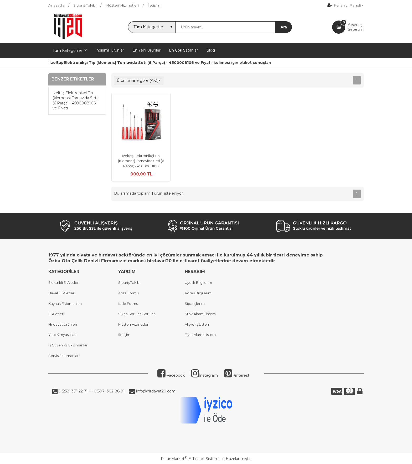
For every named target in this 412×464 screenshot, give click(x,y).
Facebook (171, 375)
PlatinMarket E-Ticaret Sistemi (190, 458)
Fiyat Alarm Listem (200, 334)
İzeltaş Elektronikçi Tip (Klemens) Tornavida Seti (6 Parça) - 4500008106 (141, 161)
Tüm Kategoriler (67, 50)
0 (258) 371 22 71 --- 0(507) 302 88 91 (91, 391)
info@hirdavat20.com (155, 391)
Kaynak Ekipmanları (65, 303)
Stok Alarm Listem (200, 314)
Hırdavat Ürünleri (62, 324)
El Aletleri (56, 314)
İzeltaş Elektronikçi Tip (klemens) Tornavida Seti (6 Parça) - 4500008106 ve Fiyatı (75, 100)
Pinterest (236, 375)
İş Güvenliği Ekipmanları (68, 345)
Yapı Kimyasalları (62, 334)
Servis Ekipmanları (63, 356)
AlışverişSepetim (356, 27)
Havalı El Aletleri (61, 293)
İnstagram (204, 375)
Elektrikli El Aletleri (63, 282)
